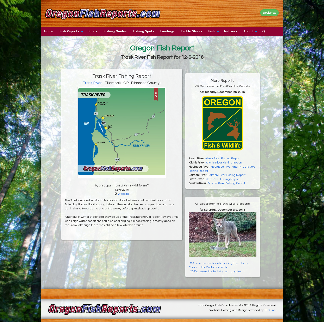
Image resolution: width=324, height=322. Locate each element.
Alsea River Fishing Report (223, 158)
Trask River (92, 83)
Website (123, 193)
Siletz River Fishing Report (222, 179)
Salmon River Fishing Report (226, 175)
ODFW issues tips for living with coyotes (216, 271)
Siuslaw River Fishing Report (226, 183)
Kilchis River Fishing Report (224, 162)
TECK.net (270, 310)
